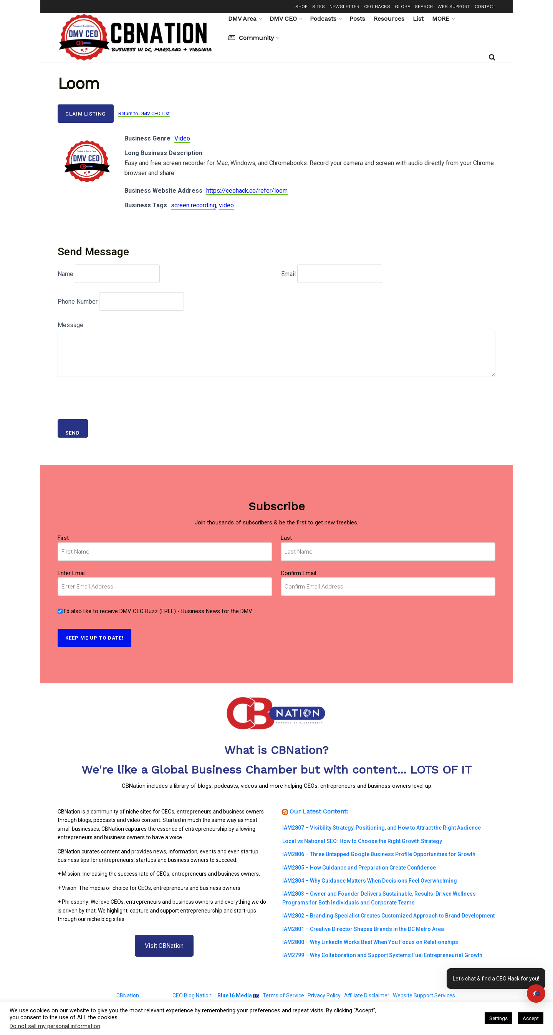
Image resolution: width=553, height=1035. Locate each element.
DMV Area (242, 18)
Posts (357, 18)
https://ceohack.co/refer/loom (247, 190)
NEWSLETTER (344, 6)
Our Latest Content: (319, 811)
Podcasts (323, 18)
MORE (440, 18)
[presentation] (116, 395)
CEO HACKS (377, 6)
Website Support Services (424, 995)
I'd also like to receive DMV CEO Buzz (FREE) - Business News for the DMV (158, 611)
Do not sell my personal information (55, 1026)
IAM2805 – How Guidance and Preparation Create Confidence (359, 868)
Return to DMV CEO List (144, 113)
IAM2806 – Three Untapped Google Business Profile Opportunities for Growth (378, 854)
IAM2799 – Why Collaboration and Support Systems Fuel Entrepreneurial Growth (382, 955)
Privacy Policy (324, 995)
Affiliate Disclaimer (366, 995)
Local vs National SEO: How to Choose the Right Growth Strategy (362, 841)
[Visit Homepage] (137, 38)
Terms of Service (283, 995)
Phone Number (78, 301)
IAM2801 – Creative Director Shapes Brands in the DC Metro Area (363, 929)
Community (251, 37)
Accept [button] (531, 1018)
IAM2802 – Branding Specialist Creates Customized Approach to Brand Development (388, 916)
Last (286, 537)
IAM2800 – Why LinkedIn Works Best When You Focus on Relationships (370, 942)
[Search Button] (492, 57)
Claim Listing (85, 114)
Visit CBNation (164, 945)
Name (65, 274)
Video (182, 138)
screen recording (193, 205)
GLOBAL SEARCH (414, 6)
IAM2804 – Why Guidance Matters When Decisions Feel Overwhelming (369, 881)
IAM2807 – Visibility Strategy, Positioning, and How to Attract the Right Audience (381, 828)
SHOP (301, 6)
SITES (318, 6)
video (226, 205)
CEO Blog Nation (192, 995)
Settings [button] (498, 1018)
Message (70, 325)
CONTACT (485, 6)
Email (288, 274)
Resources (389, 18)
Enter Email (72, 573)
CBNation (127, 995)
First (63, 537)
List (418, 18)
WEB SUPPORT (453, 6)
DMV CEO (283, 18)
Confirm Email (298, 573)
